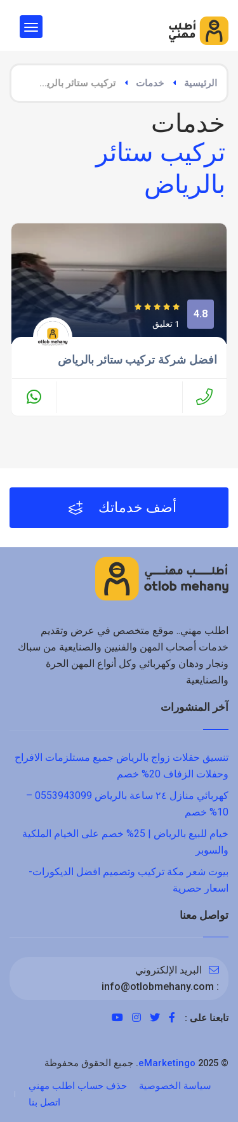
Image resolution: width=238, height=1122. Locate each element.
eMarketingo (166, 1063)
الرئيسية (200, 83)
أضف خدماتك (122, 507)
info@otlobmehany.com (158, 986)
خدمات (150, 83)
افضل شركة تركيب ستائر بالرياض (137, 359)
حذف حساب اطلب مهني (78, 1086)
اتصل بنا (44, 1102)
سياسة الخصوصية (175, 1086)
